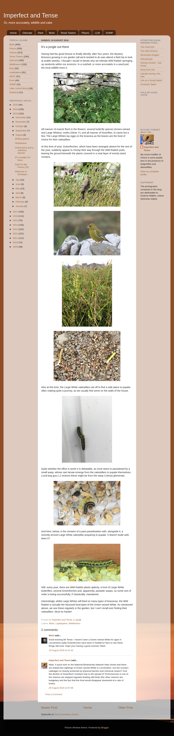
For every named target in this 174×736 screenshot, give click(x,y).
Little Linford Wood (18, 88)
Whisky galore (22, 139)
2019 (16, 109)
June (18, 184)
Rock (12, 80)
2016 (16, 216)
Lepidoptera (61, 623)
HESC (12, 76)
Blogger (105, 727)
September (21, 130)
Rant (40, 32)
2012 (16, 233)
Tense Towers (68, 32)
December (21, 117)
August (19, 135)
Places (85, 32)
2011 (16, 238)
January (20, 206)
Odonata (27, 32)
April (18, 193)
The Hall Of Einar (149, 51)
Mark (51, 635)
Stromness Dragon (149, 55)
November (21, 121)
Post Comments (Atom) (66, 714)
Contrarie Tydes (148, 84)
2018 (16, 113)
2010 (16, 242)
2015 (16, 220)
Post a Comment (53, 694)
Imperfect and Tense (31, 15)
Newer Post (49, 707)
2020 (16, 104)
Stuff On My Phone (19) (22, 165)
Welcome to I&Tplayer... (22, 172)
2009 (16, 247)
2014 (16, 225)
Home (13, 32)
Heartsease (21, 143)
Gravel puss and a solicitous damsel (24, 150)
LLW (97, 32)
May (18, 188)
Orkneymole (146, 59)
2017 (16, 211)
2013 (16, 229)
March (19, 197)
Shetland (13, 92)
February (20, 201)
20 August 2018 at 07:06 (61, 688)
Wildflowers (74, 623)
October (20, 126)
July (18, 180)
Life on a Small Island (151, 80)
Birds (52, 32)
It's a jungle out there (22, 158)
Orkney (13, 52)
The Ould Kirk (147, 47)
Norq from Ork (147, 69)
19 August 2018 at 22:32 (61, 650)
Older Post (125, 707)
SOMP (109, 32)
